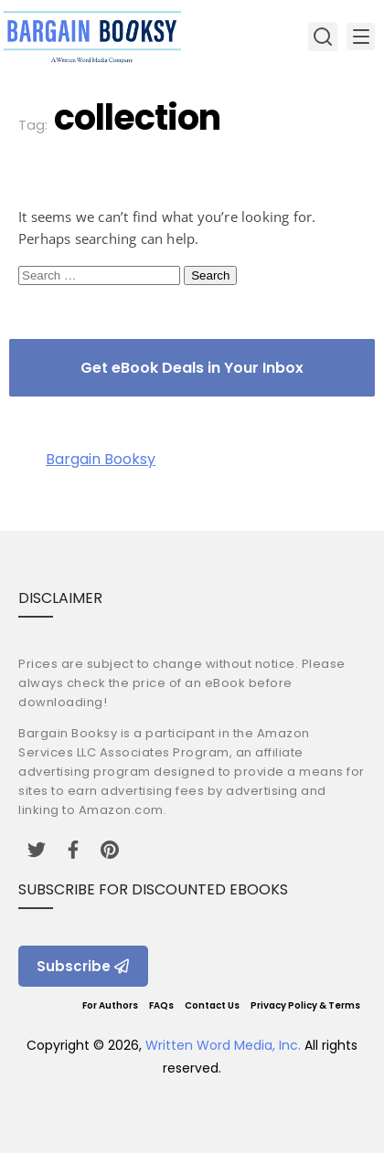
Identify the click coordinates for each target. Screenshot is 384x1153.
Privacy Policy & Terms (305, 1005)
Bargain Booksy (100, 459)
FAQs (161, 1005)
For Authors (110, 1005)
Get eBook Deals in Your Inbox (192, 367)
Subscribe (83, 966)
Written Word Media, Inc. (223, 1045)
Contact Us (212, 1005)
